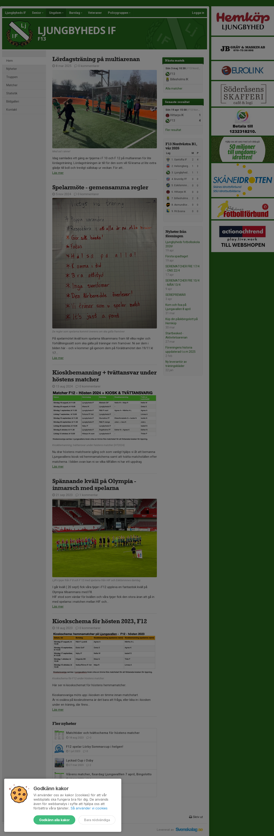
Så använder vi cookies (89, 808)
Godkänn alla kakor (54, 820)
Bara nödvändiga (97, 820)
